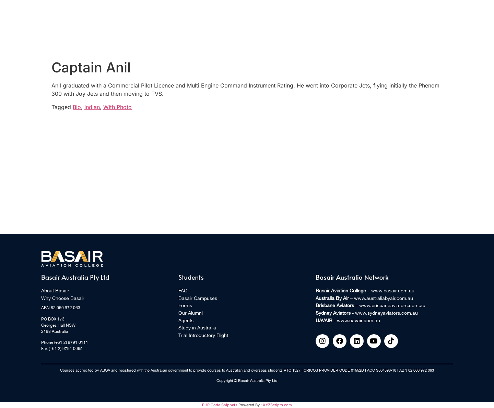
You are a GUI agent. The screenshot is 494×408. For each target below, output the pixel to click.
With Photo (117, 107)
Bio (77, 107)
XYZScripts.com (277, 405)
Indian (92, 107)
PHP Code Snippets (219, 405)
